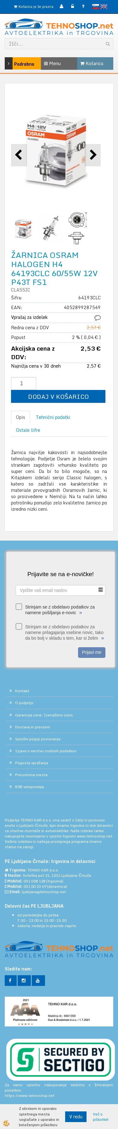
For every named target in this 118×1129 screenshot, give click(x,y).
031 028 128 (34, 881)
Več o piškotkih (101, 1116)
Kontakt (22, 691)
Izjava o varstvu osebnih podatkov (45, 751)
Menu (52, 63)
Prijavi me (91, 652)
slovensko (95, 6)
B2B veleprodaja (29, 787)
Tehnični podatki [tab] (53, 417)
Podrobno (12, 63)
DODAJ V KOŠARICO (58, 396)
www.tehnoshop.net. (95, 836)
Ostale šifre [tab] (28, 430)
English (103, 6)
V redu (75, 1116)
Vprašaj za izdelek (29, 317)
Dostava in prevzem (32, 727)
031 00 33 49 (35, 886)
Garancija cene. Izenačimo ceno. (44, 715)
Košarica (91, 63)
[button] (93, 155)
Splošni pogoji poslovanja (37, 739)
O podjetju (24, 703)
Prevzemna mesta (31, 775)
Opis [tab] (20, 417)
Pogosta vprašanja (31, 763)
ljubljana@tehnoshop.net (44, 892)
